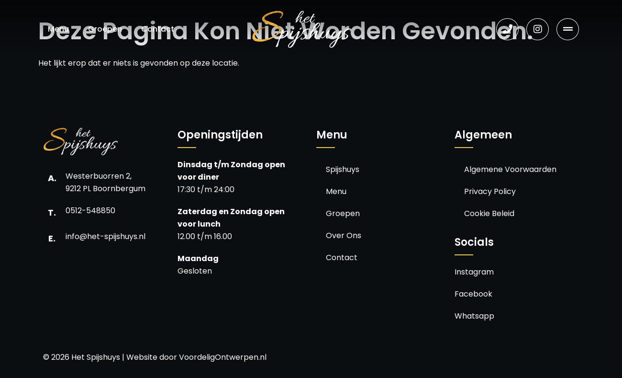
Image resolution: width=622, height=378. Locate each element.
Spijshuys (342, 169)
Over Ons (343, 235)
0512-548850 (90, 210)
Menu (58, 28)
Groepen (105, 28)
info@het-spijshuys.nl (105, 236)
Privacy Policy (490, 191)
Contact (157, 28)
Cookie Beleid (489, 213)
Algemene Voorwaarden (510, 169)
